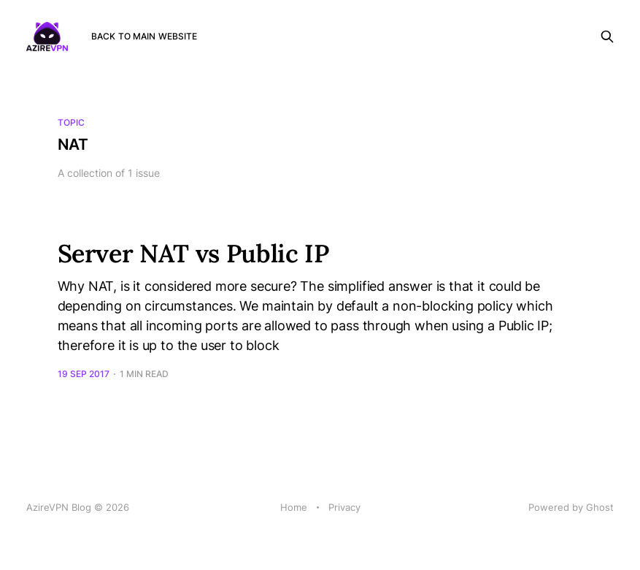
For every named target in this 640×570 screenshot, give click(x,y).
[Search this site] (607, 37)
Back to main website (144, 36)
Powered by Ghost (571, 507)
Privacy (344, 507)
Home (293, 507)
